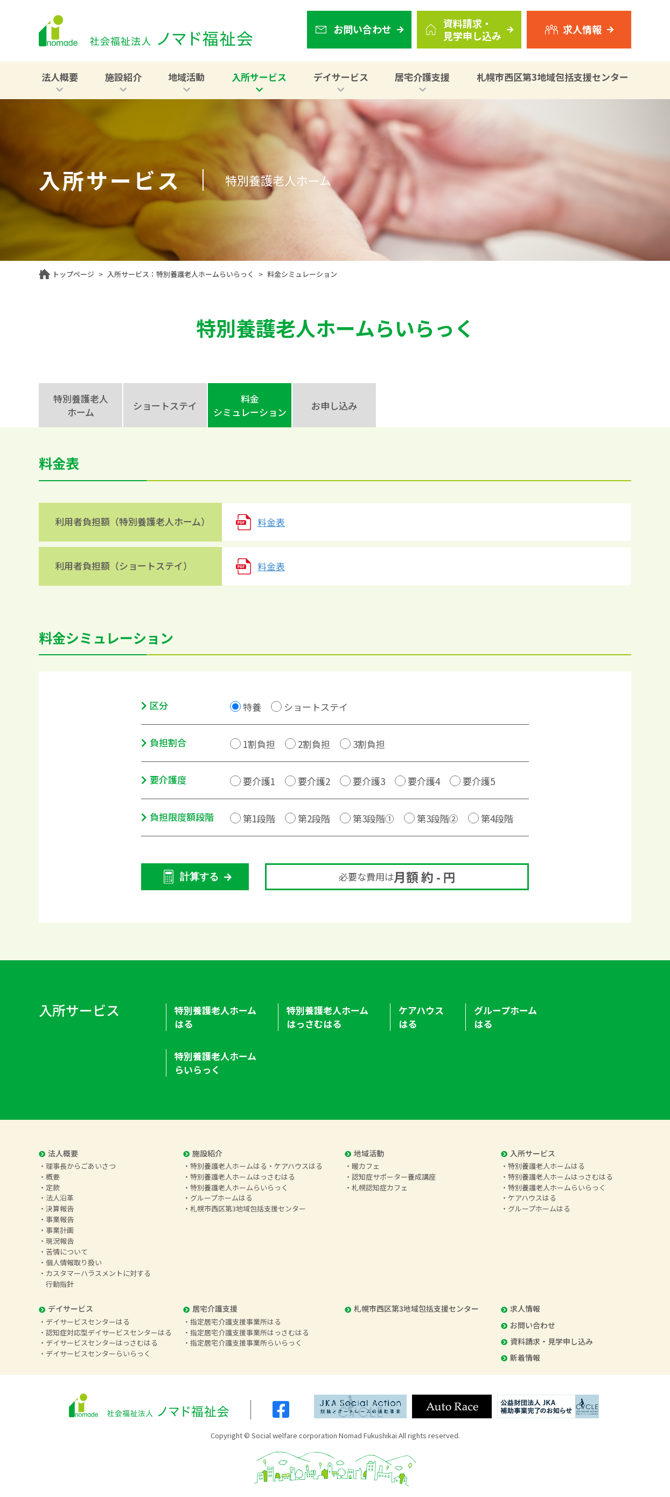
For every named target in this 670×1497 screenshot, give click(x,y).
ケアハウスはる (421, 1017)
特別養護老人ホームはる (215, 1017)
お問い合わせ (528, 1325)
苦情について (67, 1251)
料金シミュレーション (250, 405)
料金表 (271, 522)
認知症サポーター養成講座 (394, 1177)
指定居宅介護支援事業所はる (235, 1321)
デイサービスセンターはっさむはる (102, 1342)
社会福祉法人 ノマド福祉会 (146, 30)
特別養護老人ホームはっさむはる (327, 1017)
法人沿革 (60, 1198)
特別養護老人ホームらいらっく (215, 1063)
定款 (53, 1187)
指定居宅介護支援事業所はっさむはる (249, 1332)
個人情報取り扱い (74, 1262)
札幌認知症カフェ (380, 1187)
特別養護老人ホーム (80, 405)
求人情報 (520, 1308)
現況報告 (60, 1241)
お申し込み (334, 405)
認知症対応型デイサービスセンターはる (109, 1332)
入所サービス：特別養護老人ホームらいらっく (180, 274)
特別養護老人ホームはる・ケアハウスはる (256, 1166)
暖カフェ (366, 1166)
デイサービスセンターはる (88, 1321)
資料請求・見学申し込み (547, 1341)
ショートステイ (165, 405)
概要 (53, 1177)
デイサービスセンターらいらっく (98, 1353)
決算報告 (60, 1208)
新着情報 (520, 1357)
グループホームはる (505, 1017)
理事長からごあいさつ (81, 1166)
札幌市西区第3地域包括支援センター (553, 77)
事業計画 (60, 1230)
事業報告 (60, 1219)
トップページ (73, 274)
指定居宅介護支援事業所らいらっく (246, 1342)
